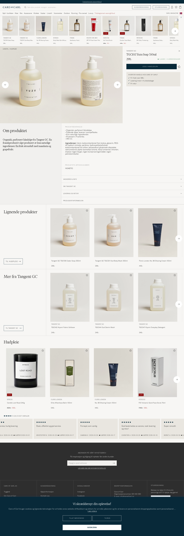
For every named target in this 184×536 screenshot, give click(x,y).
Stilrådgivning (161, 7)
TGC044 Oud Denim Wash (105, 327)
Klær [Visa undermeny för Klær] (16, 13)
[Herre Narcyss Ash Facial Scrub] (110, 26)
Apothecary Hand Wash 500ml (74, 40)
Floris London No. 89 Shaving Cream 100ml (155, 261)
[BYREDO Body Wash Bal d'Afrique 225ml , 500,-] (60, 30)
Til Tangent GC (13, 328)
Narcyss (106, 38)
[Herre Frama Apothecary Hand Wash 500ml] (77, 26)
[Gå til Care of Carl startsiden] (12, 7)
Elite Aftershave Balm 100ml (61, 403)
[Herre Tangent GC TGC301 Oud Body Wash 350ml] (27, 26)
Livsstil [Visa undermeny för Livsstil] (49, 13)
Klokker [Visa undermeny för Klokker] (36, 13)
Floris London (42, 38)
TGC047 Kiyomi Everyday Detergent (152, 327)
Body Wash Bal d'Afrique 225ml (60, 40)
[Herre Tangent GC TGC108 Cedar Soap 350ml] (10, 26)
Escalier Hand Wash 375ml (125, 40)
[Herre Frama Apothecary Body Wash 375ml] (160, 26)
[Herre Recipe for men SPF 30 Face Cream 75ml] (93, 26)
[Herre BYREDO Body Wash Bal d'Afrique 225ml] (60, 26)
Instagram (81, 492)
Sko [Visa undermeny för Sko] (21, 13)
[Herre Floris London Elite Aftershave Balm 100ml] (69, 372)
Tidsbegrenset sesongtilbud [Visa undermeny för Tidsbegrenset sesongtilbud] (105, 13)
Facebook (80, 496)
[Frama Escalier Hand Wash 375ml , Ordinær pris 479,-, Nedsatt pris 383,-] (127, 30)
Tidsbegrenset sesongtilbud (92, 2)
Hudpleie (13, 49)
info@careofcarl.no (127, 496)
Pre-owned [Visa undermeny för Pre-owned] (83, 13)
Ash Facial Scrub (107, 40)
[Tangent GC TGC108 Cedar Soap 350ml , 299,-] (10, 30)
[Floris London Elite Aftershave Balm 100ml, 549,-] (70, 378)
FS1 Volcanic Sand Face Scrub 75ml (152, 403)
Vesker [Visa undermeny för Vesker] (42, 13)
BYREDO (55, 38)
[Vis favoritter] (176, 7)
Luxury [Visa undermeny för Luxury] (90, 13)
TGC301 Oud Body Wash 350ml (26, 40)
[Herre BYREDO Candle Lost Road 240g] (25, 372)
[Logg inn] (172, 7)
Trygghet (7, 492)
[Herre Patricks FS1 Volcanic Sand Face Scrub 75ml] (157, 372)
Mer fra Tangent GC (21, 276)
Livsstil (5, 49)
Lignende (20, 211)
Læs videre (92, 511)
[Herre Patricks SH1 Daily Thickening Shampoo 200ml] (143, 26)
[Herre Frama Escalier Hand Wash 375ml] (127, 26)
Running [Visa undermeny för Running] (74, 13)
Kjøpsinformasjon (47, 492)
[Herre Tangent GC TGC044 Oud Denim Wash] (113, 297)
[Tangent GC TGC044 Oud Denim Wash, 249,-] (114, 303)
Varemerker (58, 13)
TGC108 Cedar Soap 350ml (8, 40)
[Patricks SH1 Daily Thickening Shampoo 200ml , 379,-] (143, 30)
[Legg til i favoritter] (86, 211)
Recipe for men (92, 38)
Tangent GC (7, 38)
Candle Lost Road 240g (16, 403)
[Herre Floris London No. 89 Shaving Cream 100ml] (43, 26)
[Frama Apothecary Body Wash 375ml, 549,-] (160, 30)
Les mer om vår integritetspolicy (92, 468)
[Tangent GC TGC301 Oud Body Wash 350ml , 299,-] (27, 30)
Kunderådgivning (141, 7)
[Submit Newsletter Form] (114, 463)
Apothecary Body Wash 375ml (157, 40)
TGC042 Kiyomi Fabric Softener (63, 327)
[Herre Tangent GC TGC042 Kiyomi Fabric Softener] (70, 297)
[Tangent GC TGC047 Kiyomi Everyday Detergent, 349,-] (158, 303)
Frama (72, 38)
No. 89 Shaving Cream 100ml (42, 40)
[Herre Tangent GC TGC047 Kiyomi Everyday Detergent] (157, 297)
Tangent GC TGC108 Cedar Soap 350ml (66, 261)
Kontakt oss (45, 496)
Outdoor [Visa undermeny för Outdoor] (67, 13)
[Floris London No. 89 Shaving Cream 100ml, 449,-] (43, 30)
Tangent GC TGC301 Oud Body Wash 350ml (111, 261)
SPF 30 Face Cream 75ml (93, 40)
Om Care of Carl (10, 496)
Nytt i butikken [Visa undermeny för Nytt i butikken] (8, 13)
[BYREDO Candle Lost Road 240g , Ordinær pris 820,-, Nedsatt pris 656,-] (26, 378)
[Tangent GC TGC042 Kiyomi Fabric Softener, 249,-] (70, 303)
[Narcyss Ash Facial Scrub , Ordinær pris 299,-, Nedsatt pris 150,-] (110, 30)
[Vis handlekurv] (180, 7)
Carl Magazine (172, 13)
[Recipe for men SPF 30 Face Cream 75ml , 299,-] (93, 30)
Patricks (140, 38)
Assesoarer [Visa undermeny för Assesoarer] (28, 13)
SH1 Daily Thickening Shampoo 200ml (142, 40)
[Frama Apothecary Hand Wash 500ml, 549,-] (77, 30)
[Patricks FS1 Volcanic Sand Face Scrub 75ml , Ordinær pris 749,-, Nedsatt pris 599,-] (157, 378)
